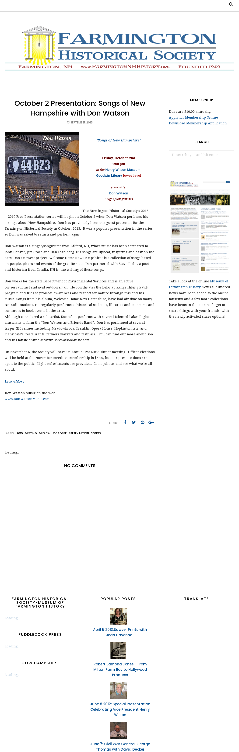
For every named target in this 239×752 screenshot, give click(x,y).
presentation (79, 433)
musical (45, 433)
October (60, 433)
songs (96, 433)
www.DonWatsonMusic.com (27, 399)
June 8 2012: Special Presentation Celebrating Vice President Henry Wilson (120, 709)
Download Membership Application (198, 123)
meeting (31, 433)
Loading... (13, 618)
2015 (20, 433)
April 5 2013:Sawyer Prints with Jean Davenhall (120, 632)
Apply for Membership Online (193, 117)
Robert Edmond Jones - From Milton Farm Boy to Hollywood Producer (120, 669)
